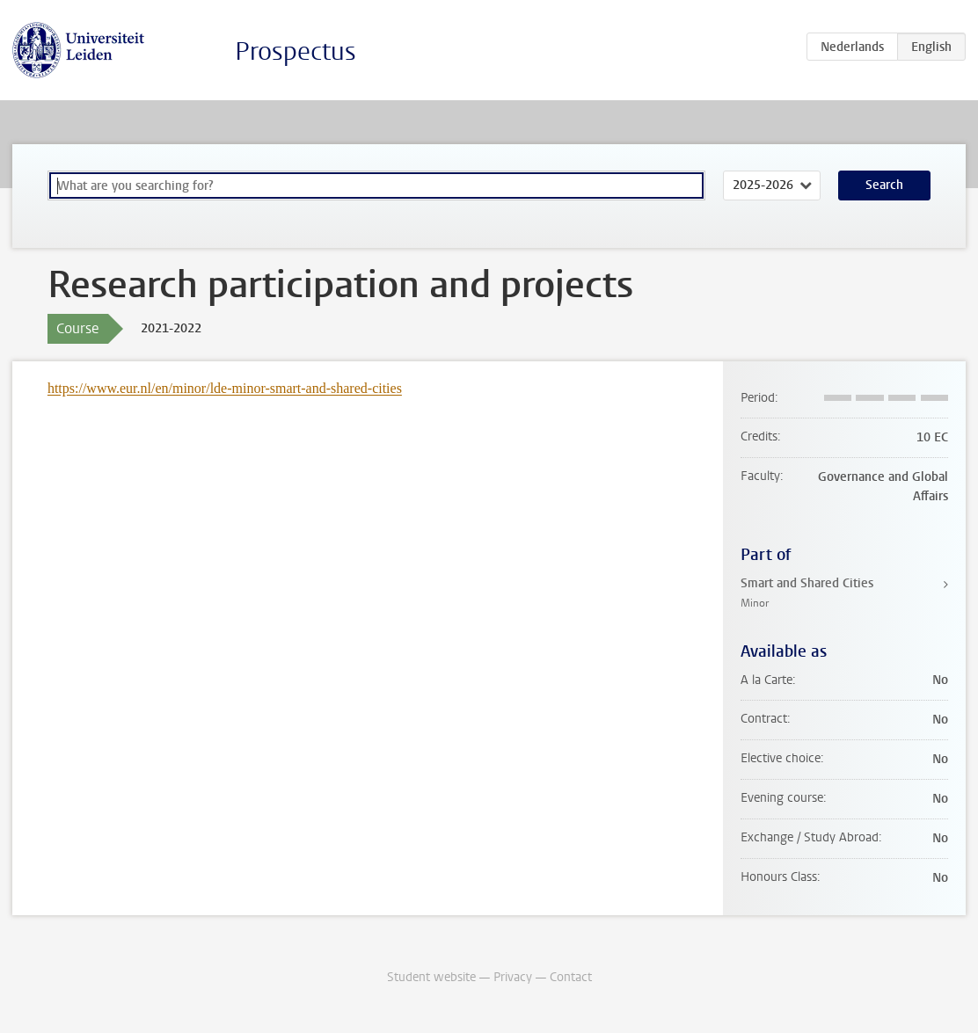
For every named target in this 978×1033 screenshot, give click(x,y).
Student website (431, 977)
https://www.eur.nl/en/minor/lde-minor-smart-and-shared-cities (224, 388)
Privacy (512, 977)
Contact (571, 977)
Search (884, 185)
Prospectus (295, 51)
